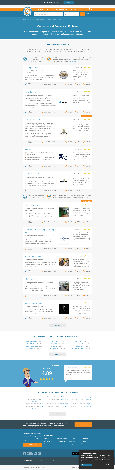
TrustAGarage (41, 461)
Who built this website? (74, 467)
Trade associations (62, 438)
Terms (58, 444)
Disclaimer (84, 441)
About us (46, 438)
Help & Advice (48, 441)
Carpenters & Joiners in (33, 397)
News (45, 444)
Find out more (72, 61)
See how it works (32, 444)
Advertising (72, 438)
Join (69, 2)
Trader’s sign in (88, 6)
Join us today (83, 424)
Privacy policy (84, 438)
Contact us (72, 441)
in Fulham (34, 341)
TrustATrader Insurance (56, 461)
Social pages (72, 444)
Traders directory (61, 441)
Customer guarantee (86, 444)
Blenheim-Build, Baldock (72, 367)
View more (57, 325)
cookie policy (93, 460)
